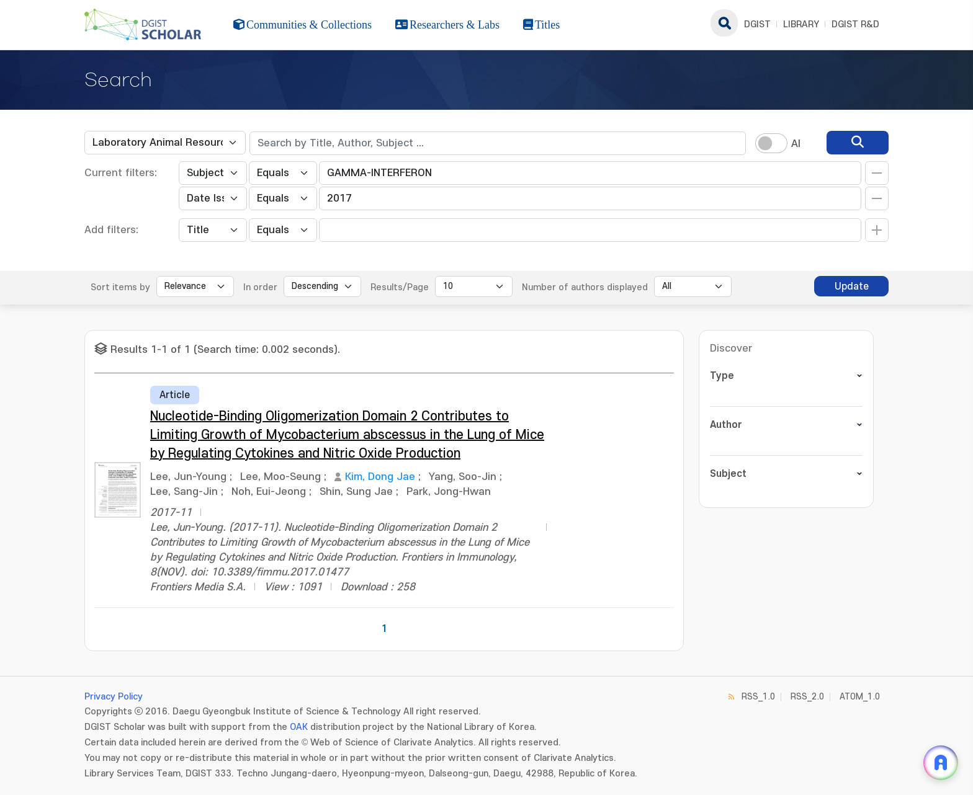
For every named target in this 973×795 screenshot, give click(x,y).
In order (260, 287)
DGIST (757, 24)
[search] (858, 142)
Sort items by (120, 287)
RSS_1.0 (758, 696)
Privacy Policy (113, 696)
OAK (299, 727)
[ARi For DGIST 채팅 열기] (940, 762)
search (724, 23)
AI (795, 143)
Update (852, 286)
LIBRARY (801, 24)
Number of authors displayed (585, 287)
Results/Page (399, 287)
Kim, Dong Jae (380, 476)
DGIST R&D (855, 24)
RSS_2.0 (807, 696)
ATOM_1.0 (860, 696)
